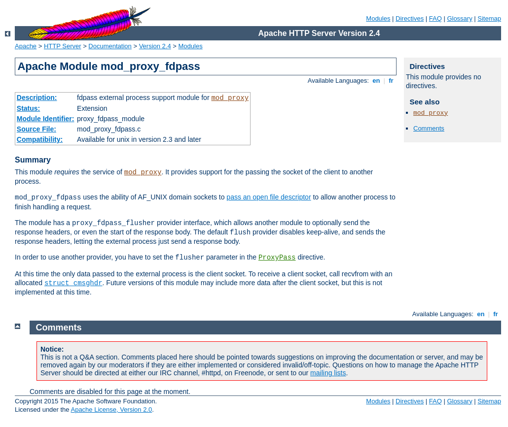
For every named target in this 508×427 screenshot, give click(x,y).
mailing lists (328, 373)
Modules (378, 18)
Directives (410, 18)
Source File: (36, 129)
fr (391, 80)
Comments (428, 128)
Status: (28, 108)
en (376, 80)
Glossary (459, 18)
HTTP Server (62, 46)
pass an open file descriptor (268, 197)
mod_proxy (230, 98)
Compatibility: (40, 139)
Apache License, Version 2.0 (111, 409)
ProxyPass (277, 258)
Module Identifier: (45, 119)
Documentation (109, 46)
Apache (25, 46)
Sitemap (489, 18)
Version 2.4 (155, 46)
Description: (37, 97)
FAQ (435, 18)
